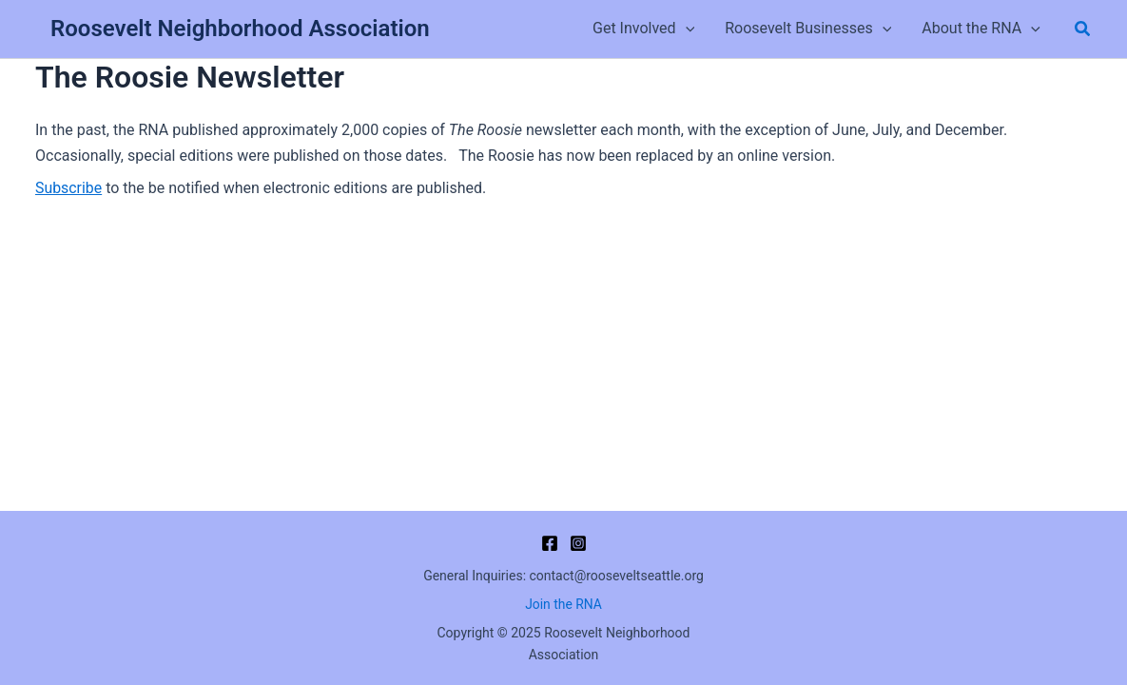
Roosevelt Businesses (808, 28)
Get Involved (643, 28)
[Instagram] (578, 543)
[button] (685, 28)
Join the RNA (563, 604)
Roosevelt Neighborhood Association (240, 28)
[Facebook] (549, 543)
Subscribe (69, 188)
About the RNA (981, 28)
